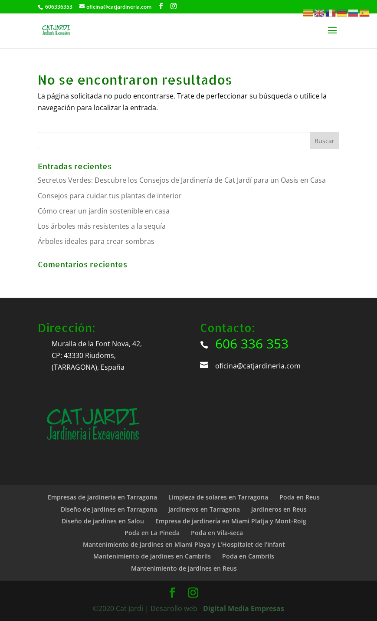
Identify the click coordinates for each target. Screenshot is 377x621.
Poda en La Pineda (152, 533)
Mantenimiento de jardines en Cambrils (152, 556)
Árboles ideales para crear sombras (96, 241)
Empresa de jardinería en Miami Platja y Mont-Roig (230, 521)
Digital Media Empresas (243, 608)
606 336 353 (251, 343)
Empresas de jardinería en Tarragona (102, 497)
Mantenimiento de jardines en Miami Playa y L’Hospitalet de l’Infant (184, 544)
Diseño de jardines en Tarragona (109, 509)
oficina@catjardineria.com (258, 366)
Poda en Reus (299, 497)
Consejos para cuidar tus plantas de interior (110, 195)
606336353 (58, 6)
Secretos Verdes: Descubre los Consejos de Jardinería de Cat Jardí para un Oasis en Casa (182, 180)
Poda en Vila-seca (217, 533)
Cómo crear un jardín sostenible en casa (104, 211)
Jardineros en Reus (279, 509)
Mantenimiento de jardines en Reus (184, 568)
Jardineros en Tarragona (204, 509)
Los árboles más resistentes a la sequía (102, 226)
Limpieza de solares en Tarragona (218, 497)
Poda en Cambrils (248, 556)
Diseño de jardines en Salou (103, 521)
